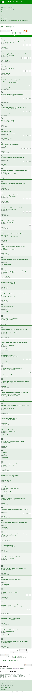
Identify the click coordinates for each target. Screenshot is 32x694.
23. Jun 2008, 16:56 (12, 121)
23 (29, 198)
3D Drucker (3, 452)
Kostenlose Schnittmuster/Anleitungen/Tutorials (13, 41)
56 (29, 513)
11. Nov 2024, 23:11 (12, 535)
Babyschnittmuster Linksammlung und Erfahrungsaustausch (10, 604)
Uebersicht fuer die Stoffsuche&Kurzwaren (12, 94)
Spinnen (3, 591)
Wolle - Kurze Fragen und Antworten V (10, 195)
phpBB (11, 691)
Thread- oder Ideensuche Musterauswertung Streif (14, 522)
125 (26, 148)
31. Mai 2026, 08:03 (11, 184)
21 (30, 111)
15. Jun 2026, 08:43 (12, 173)
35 (30, 98)
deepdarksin (6, 114)
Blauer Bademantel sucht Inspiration (10, 630)
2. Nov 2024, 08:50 (10, 569)
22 (27, 198)
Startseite (4, 20)
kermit (4, 47)
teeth (4, 42)
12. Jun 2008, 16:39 (12, 511)
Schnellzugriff (16, 6)
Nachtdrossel (6, 73)
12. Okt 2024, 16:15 (11, 546)
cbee (4, 476)
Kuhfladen (16, 28)
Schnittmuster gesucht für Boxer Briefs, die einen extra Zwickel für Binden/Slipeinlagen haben (14, 393)
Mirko (4, 308)
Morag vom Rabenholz (8, 606)
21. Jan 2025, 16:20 (9, 222)
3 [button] (18, 33)
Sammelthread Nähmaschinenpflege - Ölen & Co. (13, 107)
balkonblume (6, 395)
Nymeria (5, 619)
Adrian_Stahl (6, 88)
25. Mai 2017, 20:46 (12, 419)
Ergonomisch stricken (6, 487)
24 (30, 198)
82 (27, 161)
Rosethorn (5, 332)
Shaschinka (5, 511)
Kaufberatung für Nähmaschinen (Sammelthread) (13, 54)
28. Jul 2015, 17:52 (14, 356)
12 (29, 45)
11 (27, 45)
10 (26, 45)
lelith (4, 408)
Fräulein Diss (5, 82)
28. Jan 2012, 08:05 (11, 68)
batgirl (4, 454)
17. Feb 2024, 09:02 (11, 369)
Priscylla (5, 60)
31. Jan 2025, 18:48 (10, 476)
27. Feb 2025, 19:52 (12, 296)
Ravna (4, 164)
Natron (4, 55)
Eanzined (5, 249)
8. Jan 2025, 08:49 (12, 283)
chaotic (4, 184)
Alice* (4, 524)
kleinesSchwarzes (7, 480)
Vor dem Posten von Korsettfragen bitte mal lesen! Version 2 (13, 80)
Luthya (4, 558)
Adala (4, 569)
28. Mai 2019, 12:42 (18, 606)
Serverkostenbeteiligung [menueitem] (7, 9)
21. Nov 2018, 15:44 (12, 196)
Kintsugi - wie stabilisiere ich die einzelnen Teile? (13, 498)
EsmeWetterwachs (7, 159)
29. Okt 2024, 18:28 (12, 581)
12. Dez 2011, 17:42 (12, 209)
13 (30, 45)
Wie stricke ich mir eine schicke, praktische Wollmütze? (14, 259)
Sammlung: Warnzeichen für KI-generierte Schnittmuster (15, 381)
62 (27, 211)
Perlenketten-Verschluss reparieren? (10, 557)
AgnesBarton (5, 592)
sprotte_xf (5, 173)
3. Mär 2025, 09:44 (10, 408)
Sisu (4, 177)
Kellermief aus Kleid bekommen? (9, 430)
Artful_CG (5, 535)
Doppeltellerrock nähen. (7, 306)
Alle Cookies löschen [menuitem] (6, 687)
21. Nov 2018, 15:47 (12, 133)
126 (28, 148)
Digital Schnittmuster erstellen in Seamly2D (11, 368)
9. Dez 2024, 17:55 (11, 499)
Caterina (4, 499)
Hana (4, 272)
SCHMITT (5, 581)
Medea (4, 612)
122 (26, 57)
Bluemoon (5, 442)
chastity (4, 68)
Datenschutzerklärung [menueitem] (7, 7)
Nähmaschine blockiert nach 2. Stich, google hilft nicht (14, 641)
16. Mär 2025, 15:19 (14, 395)
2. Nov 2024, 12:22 (10, 558)
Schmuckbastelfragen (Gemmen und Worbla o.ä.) (13, 271)
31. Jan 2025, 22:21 (10, 465)
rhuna (4, 646)
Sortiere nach (11, 651)
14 (26, 135)
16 (29, 135)
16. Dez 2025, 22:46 (11, 261)
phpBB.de (22, 693)
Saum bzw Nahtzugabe (7, 545)
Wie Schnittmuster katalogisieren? (9, 318)
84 (30, 161)
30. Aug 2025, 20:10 (12, 332)
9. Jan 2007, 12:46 (10, 55)
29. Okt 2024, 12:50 (12, 431)
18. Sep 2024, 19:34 (12, 642)
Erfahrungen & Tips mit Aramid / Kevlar (10, 618)
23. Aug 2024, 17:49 (10, 631)
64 (30, 211)
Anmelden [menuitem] (4, 16)
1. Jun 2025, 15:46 (10, 345)
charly (4, 503)
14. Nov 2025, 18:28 (10, 272)
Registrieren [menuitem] (4, 18)
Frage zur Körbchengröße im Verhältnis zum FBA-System (15, 534)
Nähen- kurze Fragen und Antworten (10, 144)
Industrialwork (6, 264)
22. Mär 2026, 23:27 (13, 236)
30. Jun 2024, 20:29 (11, 619)
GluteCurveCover (7, 374)
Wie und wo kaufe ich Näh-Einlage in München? (13, 183)
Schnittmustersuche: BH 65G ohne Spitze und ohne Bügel (14, 343)
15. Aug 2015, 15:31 (16, 159)
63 (29, 211)
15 (27, 135)
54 (26, 513)
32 (26, 98)
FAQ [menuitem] (3, 14)
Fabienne (5, 642)
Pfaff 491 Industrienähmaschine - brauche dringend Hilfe (14, 294)
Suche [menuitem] (1, 23)
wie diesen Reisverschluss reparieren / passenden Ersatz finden (14, 234)
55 (27, 513)
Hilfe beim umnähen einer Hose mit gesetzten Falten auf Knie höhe (15, 171)
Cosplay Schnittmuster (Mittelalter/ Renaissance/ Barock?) (13, 247)
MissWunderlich (6, 488)
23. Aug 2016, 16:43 (13, 592)
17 (30, 135)
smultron (5, 108)
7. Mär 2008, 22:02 (10, 42)
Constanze (5, 419)
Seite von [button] (13, 33)
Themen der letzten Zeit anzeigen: (16, 650)
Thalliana (5, 386)
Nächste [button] (25, 33)
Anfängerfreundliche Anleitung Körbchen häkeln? (13, 568)
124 (30, 57)
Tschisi (4, 345)
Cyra (4, 151)
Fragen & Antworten (7, 26)
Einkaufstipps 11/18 (6, 131)
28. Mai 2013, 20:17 (13, 82)
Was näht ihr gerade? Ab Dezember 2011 (11, 208)
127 (30, 148)
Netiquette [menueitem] (4, 11)
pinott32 (5, 287)
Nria (4, 188)
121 (25, 57)
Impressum (3, 689)
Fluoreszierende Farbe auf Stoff (9, 464)
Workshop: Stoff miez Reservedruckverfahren (12, 441)
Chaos (4, 319)
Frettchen (5, 296)
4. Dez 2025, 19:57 (12, 249)
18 (26, 111)
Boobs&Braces (10, 28)
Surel (4, 95)
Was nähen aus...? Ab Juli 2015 (8, 355)
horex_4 (4, 369)
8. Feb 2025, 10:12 (12, 442)
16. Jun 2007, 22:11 (12, 108)
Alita (4, 516)
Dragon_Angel (6, 276)
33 (27, 98)
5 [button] (21, 33)
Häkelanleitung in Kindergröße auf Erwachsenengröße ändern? (15, 406)
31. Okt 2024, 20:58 (10, 524)
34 (29, 98)
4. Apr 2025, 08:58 (9, 382)
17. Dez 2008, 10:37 (10, 95)
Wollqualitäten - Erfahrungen (8, 282)
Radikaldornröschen (7, 138)
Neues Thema (5, 31)
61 (26, 211)
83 (29, 161)
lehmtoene (5, 101)
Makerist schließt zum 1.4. (7, 221)
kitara (4, 423)
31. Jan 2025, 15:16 (10, 454)
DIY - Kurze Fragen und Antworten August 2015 (12, 157)
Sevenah (5, 431)
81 (26, 161)
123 (28, 57)
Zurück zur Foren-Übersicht (10, 660)
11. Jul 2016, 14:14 (12, 146)
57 (30, 513)
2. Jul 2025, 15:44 (9, 319)
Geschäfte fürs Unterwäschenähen (10, 475)
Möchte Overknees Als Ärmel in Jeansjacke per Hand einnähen (14, 330)
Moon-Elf (5, 209)
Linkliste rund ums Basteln (7, 120)
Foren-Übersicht (11, 20)
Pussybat (5, 121)
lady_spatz (5, 146)
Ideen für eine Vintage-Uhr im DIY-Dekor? (11, 579)
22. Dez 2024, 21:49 (15, 488)
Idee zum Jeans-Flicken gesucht (9, 418)
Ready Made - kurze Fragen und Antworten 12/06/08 (14, 509)
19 (27, 111)
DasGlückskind (6, 356)
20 (29, 111)
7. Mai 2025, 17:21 (10, 308)
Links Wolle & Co (5, 67)
